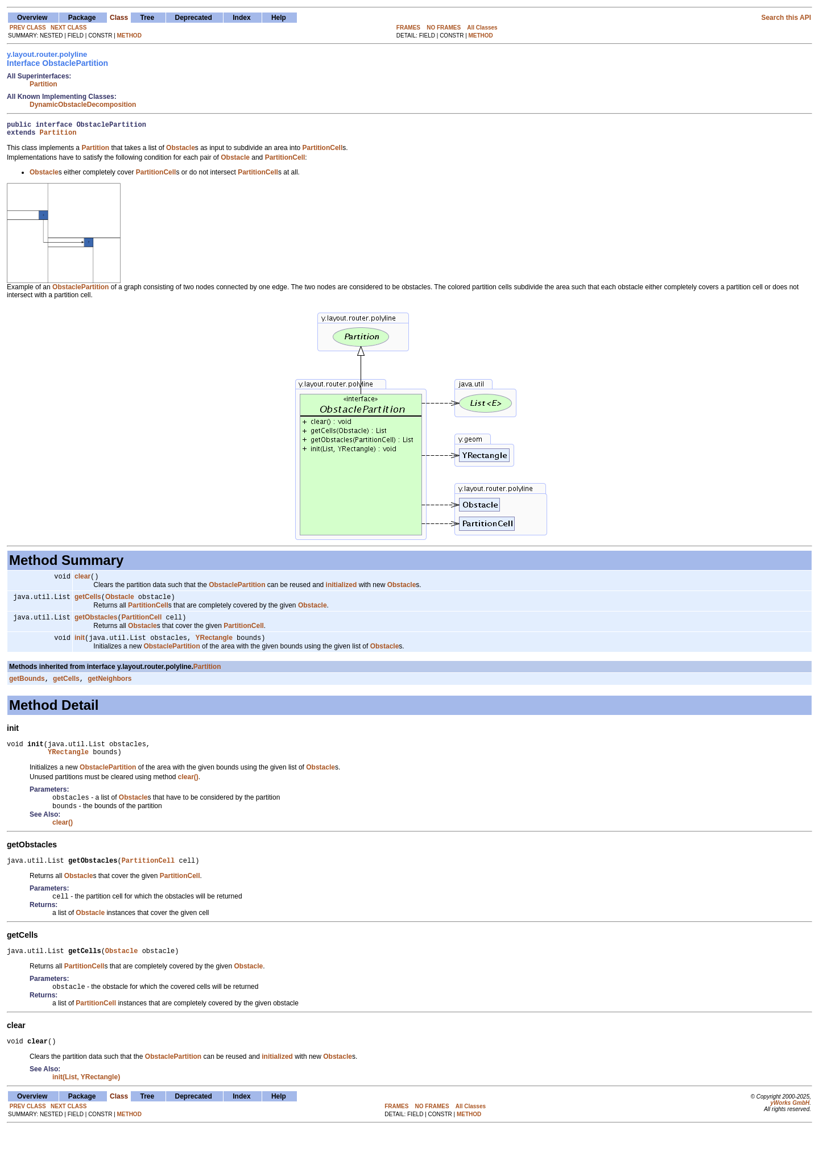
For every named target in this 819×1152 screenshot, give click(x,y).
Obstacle (119, 602)
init (80, 646)
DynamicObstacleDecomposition (83, 105)
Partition (43, 84)
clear (82, 581)
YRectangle (213, 646)
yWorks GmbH (789, 1125)
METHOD (129, 35)
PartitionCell (142, 624)
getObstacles (96, 624)
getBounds (27, 688)
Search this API (786, 18)
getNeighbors (109, 688)
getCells (88, 602)
